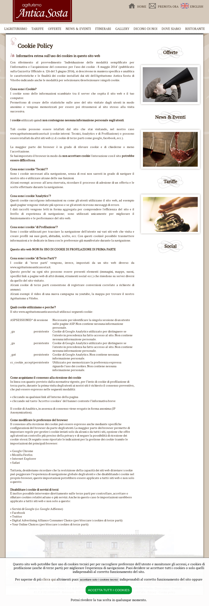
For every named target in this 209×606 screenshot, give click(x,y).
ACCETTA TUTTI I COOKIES (108, 590)
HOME (141, 6)
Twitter (17, 516)
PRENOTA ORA (168, 6)
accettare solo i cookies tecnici (99, 579)
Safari (16, 463)
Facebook (18, 513)
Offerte (170, 52)
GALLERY (122, 29)
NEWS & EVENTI (78, 29)
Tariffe (170, 181)
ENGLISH (196, 6)
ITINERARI (103, 29)
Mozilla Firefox (22, 455)
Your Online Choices (25, 524)
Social (170, 246)
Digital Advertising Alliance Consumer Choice (42, 520)
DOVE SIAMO (171, 29)
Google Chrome (22, 451)
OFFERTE (54, 29)
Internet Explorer (24, 459)
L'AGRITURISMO (15, 29)
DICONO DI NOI (145, 29)
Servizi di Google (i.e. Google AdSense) (37, 509)
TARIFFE (37, 29)
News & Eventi (170, 117)
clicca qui (49, 579)
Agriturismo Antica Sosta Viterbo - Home (42, 11)
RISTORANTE (195, 29)
